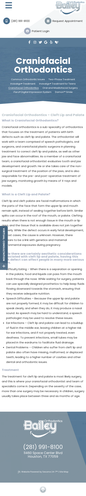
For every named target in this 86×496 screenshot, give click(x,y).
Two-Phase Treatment (62, 79)
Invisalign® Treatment (22, 83)
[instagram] (35, 42)
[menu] (8, 5)
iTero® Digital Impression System (32, 92)
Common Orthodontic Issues (28, 79)
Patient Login (36, 31)
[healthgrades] (56, 42)
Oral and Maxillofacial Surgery (60, 88)
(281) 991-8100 (16, 21)
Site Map (63, 471)
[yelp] (51, 42)
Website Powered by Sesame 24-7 (38, 471)
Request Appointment (64, 21)
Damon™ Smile (64, 92)
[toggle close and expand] (4, 266)
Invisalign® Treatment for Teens (57, 83)
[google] (46, 42)
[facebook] (29, 42)
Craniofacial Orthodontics (23, 88)
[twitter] (40, 42)
